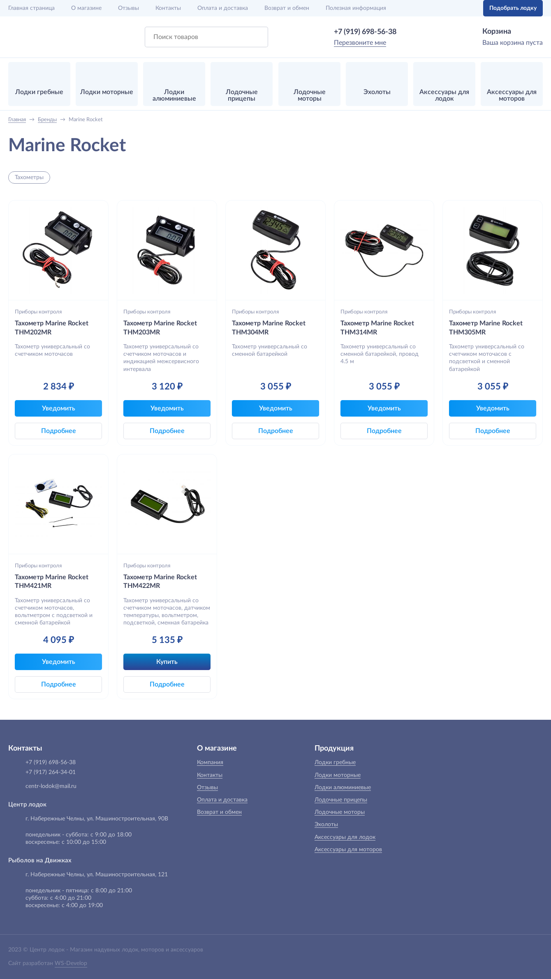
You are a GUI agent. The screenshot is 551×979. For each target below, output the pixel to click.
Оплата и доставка (222, 8)
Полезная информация (356, 8)
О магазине (86, 8)
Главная (31, 8)
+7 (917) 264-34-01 (50, 772)
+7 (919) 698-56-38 (365, 32)
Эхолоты (326, 824)
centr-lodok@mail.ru (50, 786)
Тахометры (29, 177)
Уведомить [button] (58, 408)
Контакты (168, 8)
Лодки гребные (335, 762)
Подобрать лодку (513, 8)
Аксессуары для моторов (348, 849)
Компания (210, 762)
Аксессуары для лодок (345, 837)
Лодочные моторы (340, 812)
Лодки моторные (338, 775)
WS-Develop (71, 963)
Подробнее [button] (58, 431)
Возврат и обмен (286, 8)
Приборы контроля (38, 311)
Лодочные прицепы (341, 800)
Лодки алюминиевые (343, 787)
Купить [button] (167, 662)
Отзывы (128, 8)
